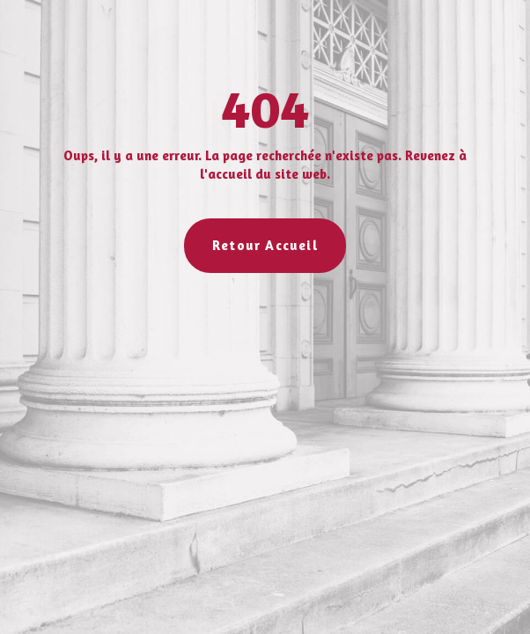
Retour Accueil (265, 245)
